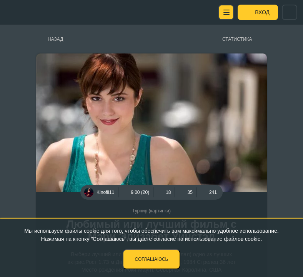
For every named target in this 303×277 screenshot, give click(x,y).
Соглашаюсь (151, 259)
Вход (262, 12)
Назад (55, 39)
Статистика (237, 39)
